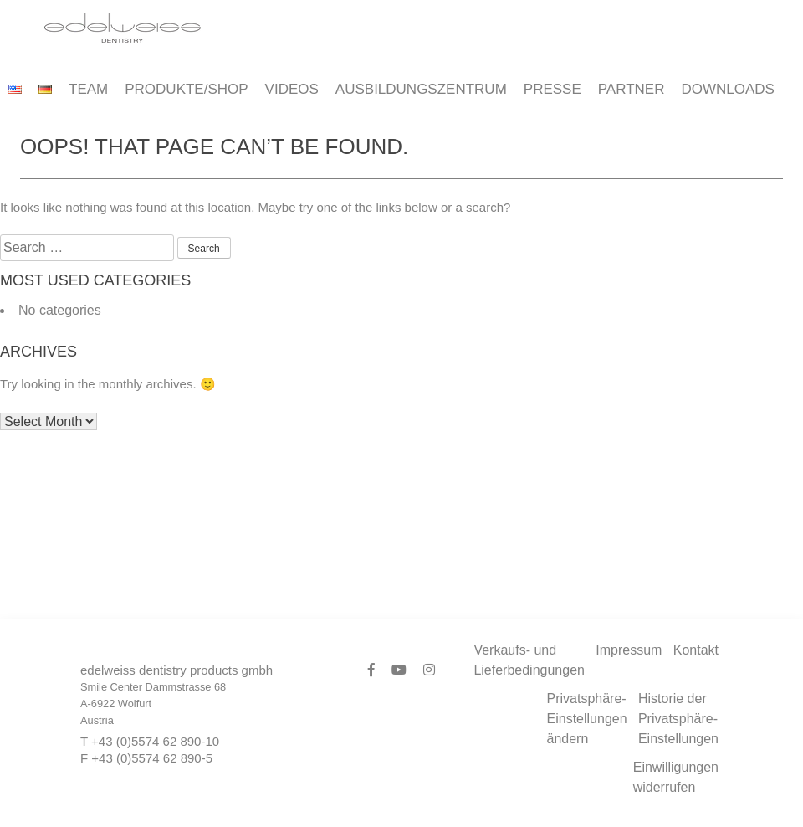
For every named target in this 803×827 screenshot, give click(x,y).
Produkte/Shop (186, 89)
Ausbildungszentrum (421, 89)
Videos (292, 89)
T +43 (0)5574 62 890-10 (149, 741)
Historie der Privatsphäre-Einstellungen (678, 718)
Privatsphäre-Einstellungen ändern (587, 718)
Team (88, 89)
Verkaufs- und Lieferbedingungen (529, 660)
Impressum (629, 650)
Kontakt (696, 650)
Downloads (727, 89)
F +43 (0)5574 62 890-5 (146, 758)
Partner (631, 89)
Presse (552, 89)
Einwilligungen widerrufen (676, 777)
